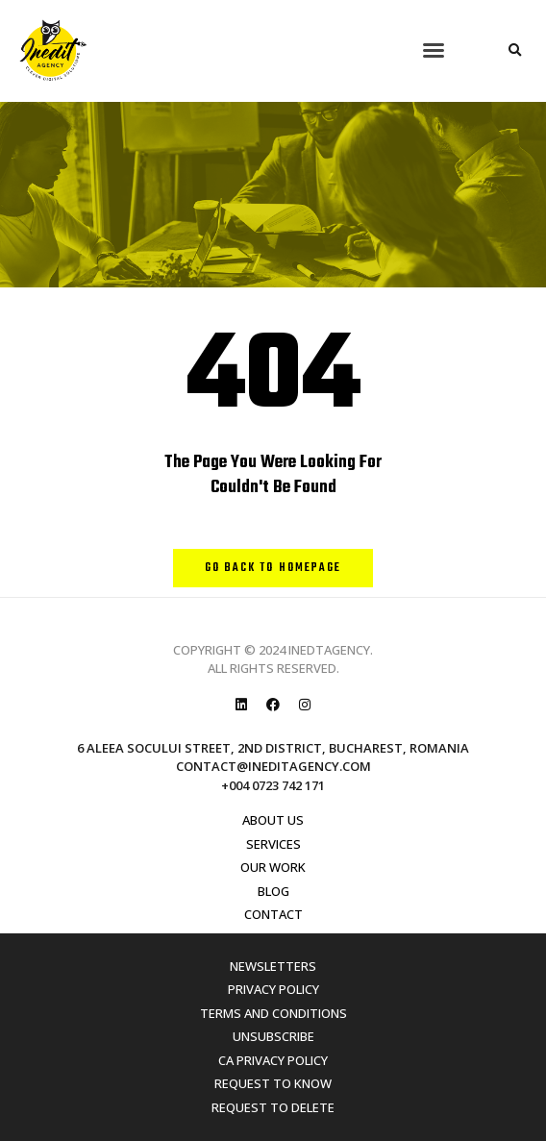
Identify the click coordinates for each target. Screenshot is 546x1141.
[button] (433, 50)
